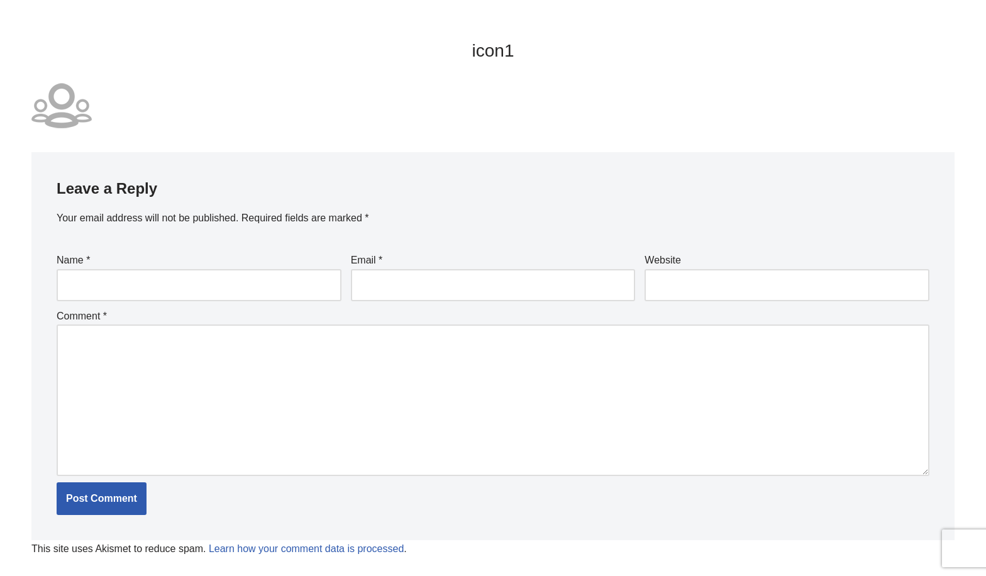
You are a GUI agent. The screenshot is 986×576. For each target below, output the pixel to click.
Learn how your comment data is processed (306, 548)
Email (367, 260)
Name (73, 260)
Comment (82, 316)
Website (663, 260)
